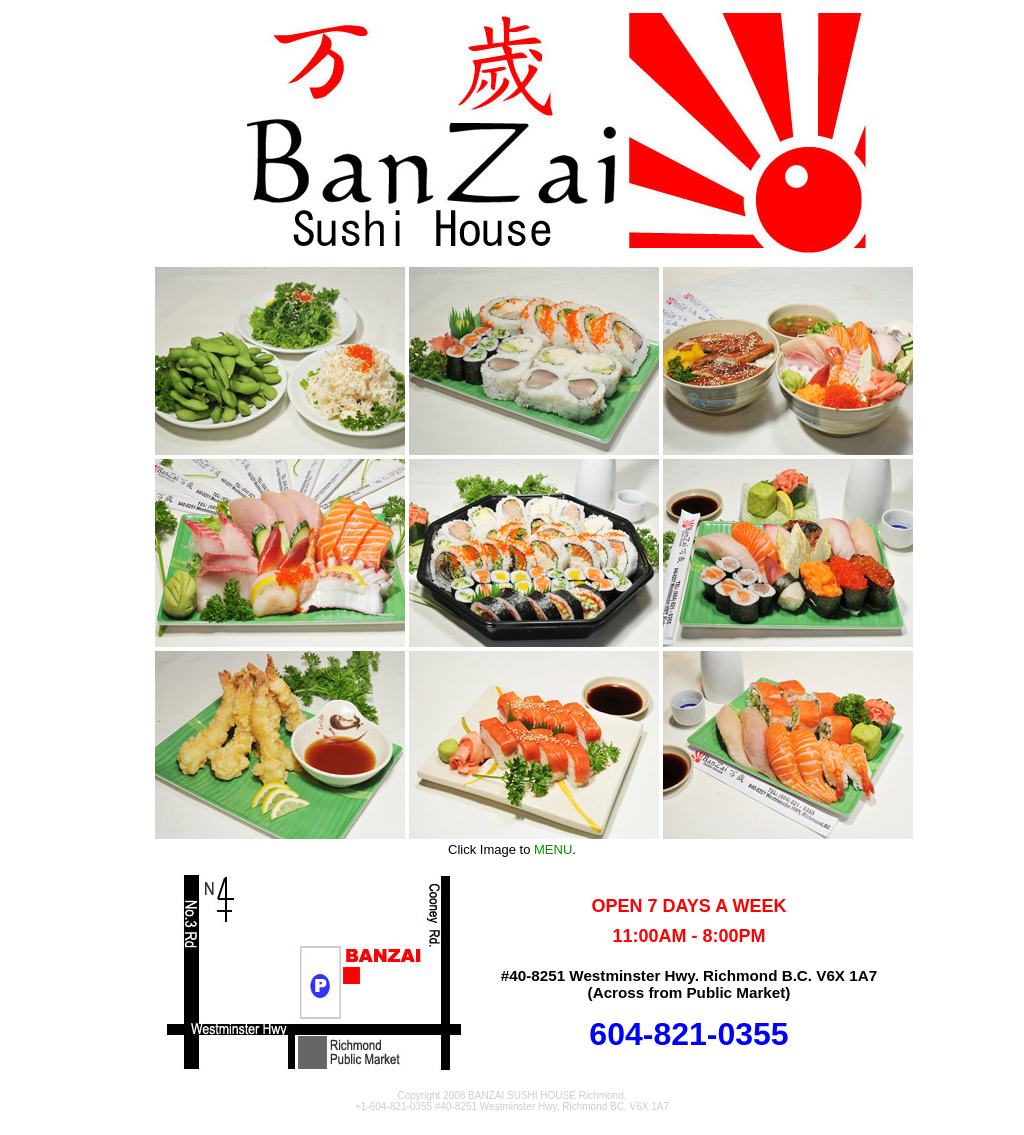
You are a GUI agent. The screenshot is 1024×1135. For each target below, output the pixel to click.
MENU (553, 849)
